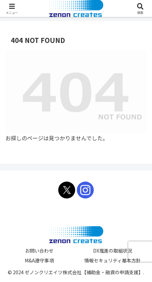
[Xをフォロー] (66, 190)
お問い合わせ (39, 250)
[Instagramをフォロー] (85, 190)
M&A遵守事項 (39, 260)
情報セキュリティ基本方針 (112, 260)
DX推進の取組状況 (112, 250)
